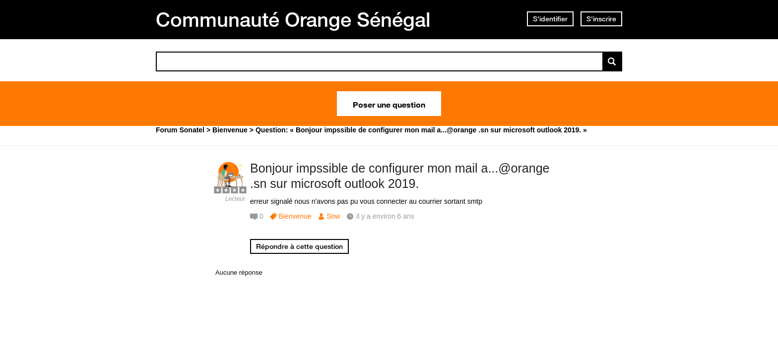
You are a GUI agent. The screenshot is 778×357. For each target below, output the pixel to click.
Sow (333, 216)
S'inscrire (601, 18)
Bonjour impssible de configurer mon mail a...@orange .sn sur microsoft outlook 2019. (399, 175)
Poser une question (389, 103)
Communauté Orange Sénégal (293, 19)
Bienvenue (294, 216)
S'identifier (550, 18)
